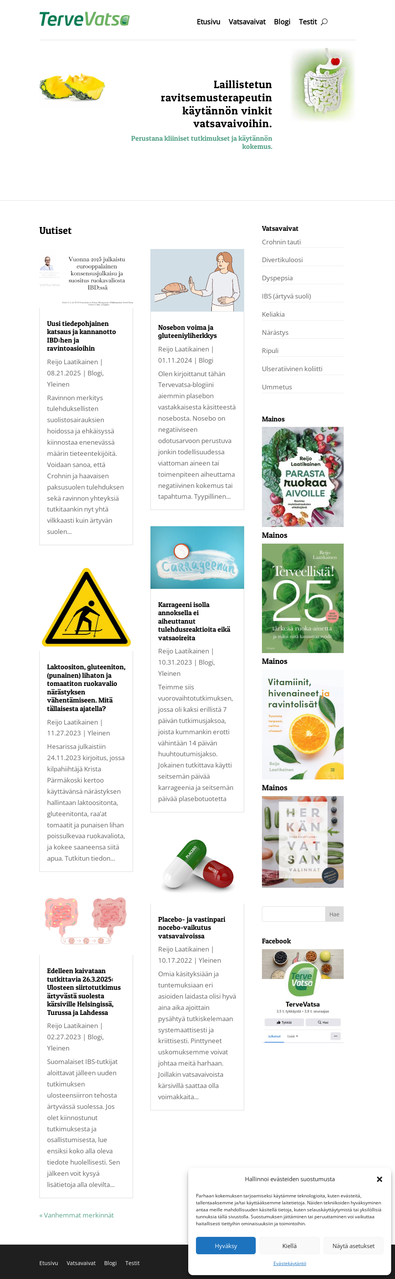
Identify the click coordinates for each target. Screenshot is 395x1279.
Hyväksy (226, 1246)
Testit (308, 22)
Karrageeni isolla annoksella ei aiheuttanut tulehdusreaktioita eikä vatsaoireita (194, 621)
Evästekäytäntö (289, 1263)
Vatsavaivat (247, 22)
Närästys (275, 332)
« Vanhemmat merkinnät (76, 1215)
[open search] (324, 21)
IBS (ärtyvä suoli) (286, 296)
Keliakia (273, 314)
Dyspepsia (277, 277)
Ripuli (270, 350)
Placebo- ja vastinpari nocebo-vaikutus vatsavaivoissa (191, 927)
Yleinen (58, 384)
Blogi (282, 22)
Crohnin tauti (281, 241)
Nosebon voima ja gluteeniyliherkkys (187, 331)
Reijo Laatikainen (72, 361)
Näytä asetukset (354, 1246)
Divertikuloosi (282, 259)
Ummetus (277, 386)
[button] (379, 1179)
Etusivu (208, 22)
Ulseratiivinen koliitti (292, 368)
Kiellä (289, 1246)
